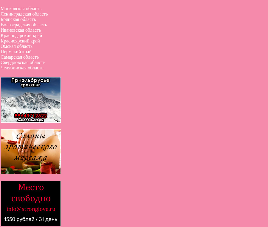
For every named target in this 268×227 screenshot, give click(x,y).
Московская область (21, 8)
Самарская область (20, 57)
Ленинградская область (24, 13)
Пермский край (16, 51)
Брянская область (18, 19)
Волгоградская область (24, 24)
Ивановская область (21, 30)
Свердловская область (23, 62)
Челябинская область (22, 67)
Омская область (16, 46)
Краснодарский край (21, 35)
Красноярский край (20, 40)
